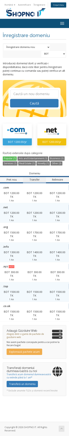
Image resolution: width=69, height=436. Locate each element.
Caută (34, 103)
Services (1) (10, 163)
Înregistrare (39, 4)
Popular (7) (10, 158)
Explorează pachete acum (24, 351)
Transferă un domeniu (22, 384)
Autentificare (24, 4)
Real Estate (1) (27, 163)
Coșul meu (58, 5)
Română (10, 4)
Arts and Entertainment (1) (33, 158)
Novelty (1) (43, 163)
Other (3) (56, 163)
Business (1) (56, 158)
